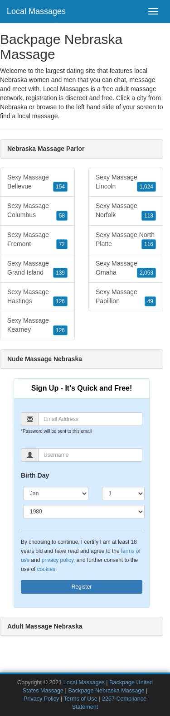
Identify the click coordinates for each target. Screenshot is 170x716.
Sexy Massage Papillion (126, 297)
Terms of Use (80, 699)
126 (60, 301)
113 (148, 216)
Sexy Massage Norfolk (126, 211)
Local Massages (36, 11)
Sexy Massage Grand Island (37, 269)
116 (148, 244)
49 (150, 301)
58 (62, 216)
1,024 (146, 187)
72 (62, 244)
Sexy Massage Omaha (126, 269)
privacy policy (57, 560)
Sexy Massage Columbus (37, 211)
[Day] (123, 493)
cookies (46, 569)
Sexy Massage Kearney (37, 326)
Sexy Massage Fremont (37, 240)
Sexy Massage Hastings (37, 297)
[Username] (90, 455)
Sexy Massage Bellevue (37, 183)
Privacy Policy (41, 699)
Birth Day (35, 475)
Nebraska (13, 107)
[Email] (90, 419)
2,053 (146, 273)
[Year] (84, 511)
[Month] (55, 493)
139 (60, 273)
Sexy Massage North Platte (126, 240)
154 (60, 187)
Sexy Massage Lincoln (126, 183)
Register (82, 587)
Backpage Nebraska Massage (106, 690)
